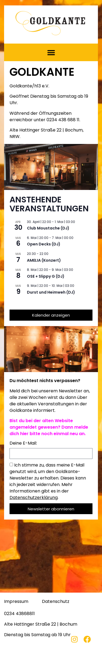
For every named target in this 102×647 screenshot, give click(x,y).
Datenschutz (55, 601)
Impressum (16, 601)
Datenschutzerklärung (34, 497)
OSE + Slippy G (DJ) (45, 276)
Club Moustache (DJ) (48, 228)
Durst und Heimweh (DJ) (51, 292)
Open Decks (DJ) (43, 244)
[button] (51, 52)
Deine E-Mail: (23, 443)
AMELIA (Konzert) (44, 260)
